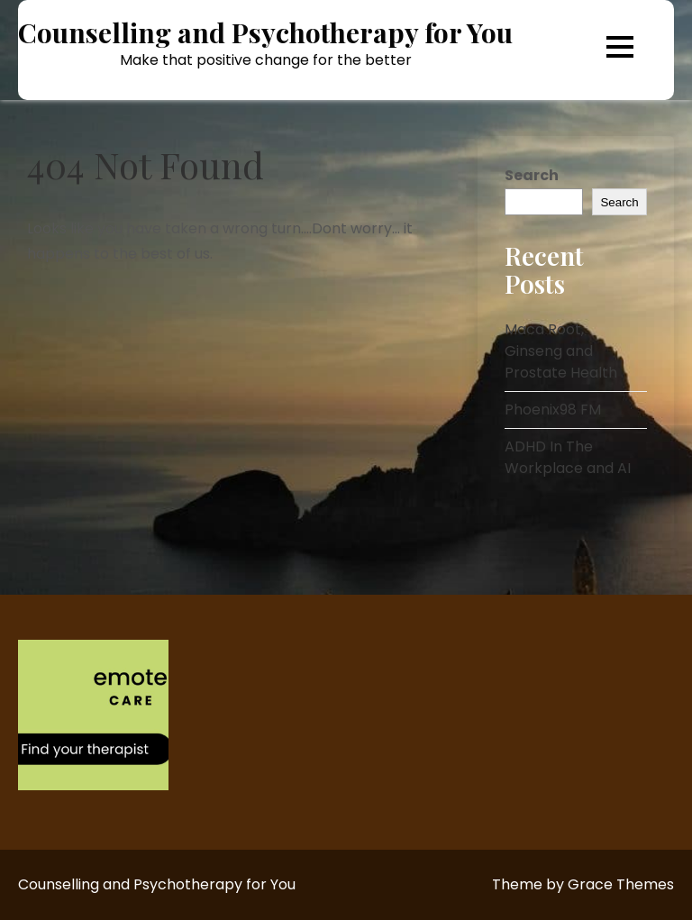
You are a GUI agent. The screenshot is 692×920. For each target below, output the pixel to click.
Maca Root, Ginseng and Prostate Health (561, 351)
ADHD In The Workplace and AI (568, 457)
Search (532, 175)
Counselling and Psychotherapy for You (265, 33)
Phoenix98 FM (553, 409)
